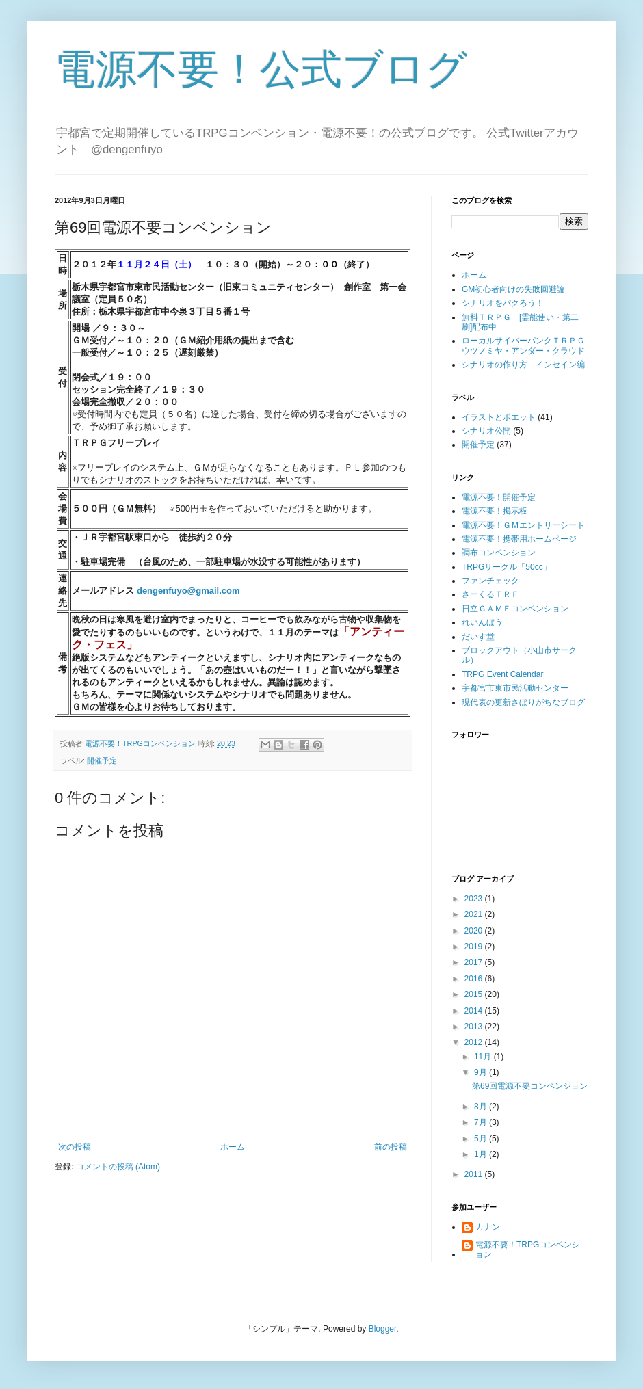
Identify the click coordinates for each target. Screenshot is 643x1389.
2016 (474, 978)
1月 (481, 1154)
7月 (481, 1122)
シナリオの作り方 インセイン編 (523, 364)
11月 (484, 1056)
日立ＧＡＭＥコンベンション (515, 608)
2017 (474, 962)
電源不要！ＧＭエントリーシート (523, 525)
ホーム (232, 1147)
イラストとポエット (499, 417)
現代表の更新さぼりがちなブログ (523, 702)
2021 (474, 914)
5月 (481, 1138)
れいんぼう (482, 622)
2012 (474, 1042)
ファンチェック (490, 580)
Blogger (383, 1329)
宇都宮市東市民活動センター (515, 688)
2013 (474, 1026)
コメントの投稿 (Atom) (118, 1167)
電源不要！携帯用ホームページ (519, 539)
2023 (474, 898)
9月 (481, 1072)
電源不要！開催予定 (499, 497)
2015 (474, 994)
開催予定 (102, 760)
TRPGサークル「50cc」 (506, 567)
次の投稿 (74, 1147)
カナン (487, 1227)
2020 (474, 931)
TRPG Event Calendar (502, 674)
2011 (474, 1174)
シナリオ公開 (486, 431)
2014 (474, 1011)
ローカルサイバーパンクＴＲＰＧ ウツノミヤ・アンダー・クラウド (527, 345)
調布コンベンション (499, 552)
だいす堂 (478, 636)
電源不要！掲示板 (494, 511)
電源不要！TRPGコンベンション (527, 1249)
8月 (481, 1106)
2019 (474, 946)
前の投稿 (390, 1147)
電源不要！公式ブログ (261, 69)
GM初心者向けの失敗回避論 (513, 289)
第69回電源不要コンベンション (530, 1086)
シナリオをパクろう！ (503, 303)
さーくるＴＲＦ (490, 594)
